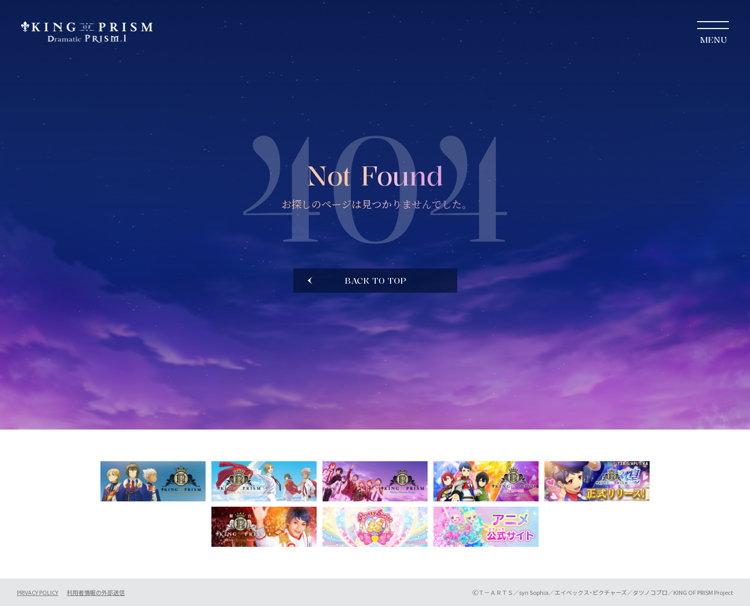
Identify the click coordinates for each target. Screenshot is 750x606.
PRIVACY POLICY (37, 592)
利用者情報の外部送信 (96, 592)
